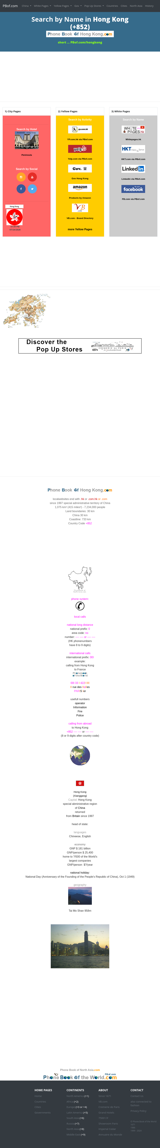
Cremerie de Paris (109, 1107)
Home (38, 1096)
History (149, 5)
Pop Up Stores (93, 5)
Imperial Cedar (107, 1129)
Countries (112, 5)
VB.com (103, 1101)
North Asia (136, 5)
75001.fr (103, 1118)
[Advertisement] (80, 75)
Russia (70, 1123)
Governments (43, 1112)
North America (75, 1096)
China (25, 5)
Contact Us (137, 1096)
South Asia (72, 1118)
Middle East (73, 1134)
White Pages (41, 5)
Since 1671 (105, 1096)
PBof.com (10, 6)
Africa (69, 1101)
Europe (70, 1107)
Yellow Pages (62, 5)
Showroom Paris (108, 1123)
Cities (124, 5)
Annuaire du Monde (110, 1134)
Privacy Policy (138, 1110)
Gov (77, 5)
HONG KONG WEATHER (80, 542)
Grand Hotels (106, 1112)
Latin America (74, 1112)
